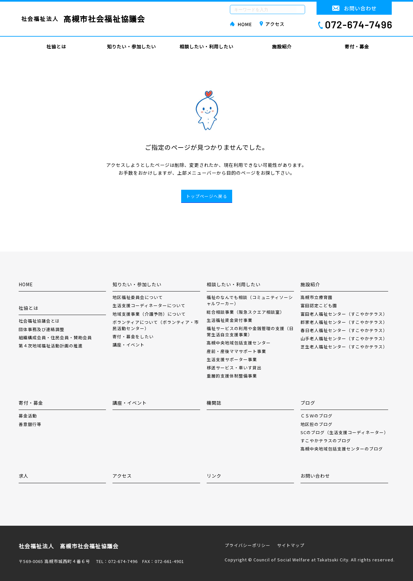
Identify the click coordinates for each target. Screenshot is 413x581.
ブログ (308, 402)
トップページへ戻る (206, 196)
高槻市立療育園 (317, 297)
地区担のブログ (317, 424)
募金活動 (28, 416)
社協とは (56, 46)
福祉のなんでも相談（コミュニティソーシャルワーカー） (250, 300)
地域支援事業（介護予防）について (149, 314)
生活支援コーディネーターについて (148, 305)
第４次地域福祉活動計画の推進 (51, 346)
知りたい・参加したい (131, 46)
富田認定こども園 (319, 305)
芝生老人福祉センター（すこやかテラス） (344, 346)
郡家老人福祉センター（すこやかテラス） (344, 322)
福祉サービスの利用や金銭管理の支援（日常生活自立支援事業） (250, 331)
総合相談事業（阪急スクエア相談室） (245, 312)
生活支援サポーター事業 (232, 359)
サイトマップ (290, 545)
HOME (26, 284)
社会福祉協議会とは (39, 321)
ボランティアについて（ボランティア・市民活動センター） (155, 325)
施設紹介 (282, 46)
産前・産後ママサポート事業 (236, 351)
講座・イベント (128, 345)
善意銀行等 (30, 424)
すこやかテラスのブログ (326, 440)
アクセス (122, 475)
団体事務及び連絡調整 (41, 329)
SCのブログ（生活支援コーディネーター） (344, 432)
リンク (214, 475)
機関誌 (214, 402)
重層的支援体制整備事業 (232, 376)
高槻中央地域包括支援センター (239, 343)
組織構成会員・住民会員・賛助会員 (55, 337)
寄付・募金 (357, 46)
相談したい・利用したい (206, 46)
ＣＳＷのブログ (317, 416)
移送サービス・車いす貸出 (234, 367)
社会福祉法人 (83, 19)
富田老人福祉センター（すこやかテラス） (344, 314)
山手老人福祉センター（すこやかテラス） (344, 338)
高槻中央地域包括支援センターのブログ (342, 449)
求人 (23, 475)
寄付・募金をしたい (133, 336)
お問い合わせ (315, 475)
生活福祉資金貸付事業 (229, 320)
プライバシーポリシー (247, 545)
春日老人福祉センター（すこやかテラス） (344, 330)
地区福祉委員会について (137, 297)
